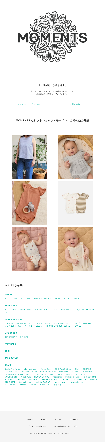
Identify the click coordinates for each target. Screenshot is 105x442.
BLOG (58, 419)
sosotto (93, 380)
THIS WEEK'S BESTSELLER (58, 326)
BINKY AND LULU (63, 369)
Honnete (76, 372)
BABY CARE (25, 310)
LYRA (59, 374)
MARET (69, 374)
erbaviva (25, 372)
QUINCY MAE (90, 377)
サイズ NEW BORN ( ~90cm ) (18, 323)
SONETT (67, 380)
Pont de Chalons (73, 377)
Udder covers (60, 382)
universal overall (77, 382)
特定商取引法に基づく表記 (66, 426)
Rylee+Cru (33, 380)
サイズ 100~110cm (62, 323)
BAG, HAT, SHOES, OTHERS (47, 299)
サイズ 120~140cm (13, 326)
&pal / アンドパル (12, 369)
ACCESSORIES (42, 310)
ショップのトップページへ (29, 104)
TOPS (14, 299)
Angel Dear (46, 369)
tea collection (25, 382)
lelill (52, 374)
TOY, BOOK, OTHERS (84, 310)
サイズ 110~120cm (82, 323)
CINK (77, 369)
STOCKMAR (10, 382)
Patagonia (57, 377)
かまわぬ (58, 385)
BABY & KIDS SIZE (14, 319)
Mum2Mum (26, 377)
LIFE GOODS (11, 333)
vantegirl (23, 385)
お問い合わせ (76, 104)
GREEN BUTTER (48, 372)
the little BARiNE (42, 382)
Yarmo (33, 385)
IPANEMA (87, 372)
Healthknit (63, 372)
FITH (34, 372)
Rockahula (9, 380)
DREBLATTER (11, 372)
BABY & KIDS (11, 306)
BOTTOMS (25, 299)
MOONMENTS (11, 377)
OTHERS (24, 337)
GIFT (14, 310)
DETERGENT (11, 337)
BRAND (8, 365)
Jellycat (29, 374)
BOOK (66, 299)
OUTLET (77, 299)
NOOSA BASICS (41, 377)
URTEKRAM (10, 385)
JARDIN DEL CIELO (14, 374)
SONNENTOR (80, 380)
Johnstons (41, 374)
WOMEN (8, 295)
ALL (6, 299)
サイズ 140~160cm (33, 326)
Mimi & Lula (81, 374)
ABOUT (44, 419)
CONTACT (73, 419)
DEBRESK (87, 369)
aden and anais (31, 369)
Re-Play (21, 380)
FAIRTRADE (10, 344)
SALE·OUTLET (11, 358)
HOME (30, 419)
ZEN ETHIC (45, 385)
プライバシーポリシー (37, 426)
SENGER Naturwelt (50, 380)
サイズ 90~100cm (42, 323)
